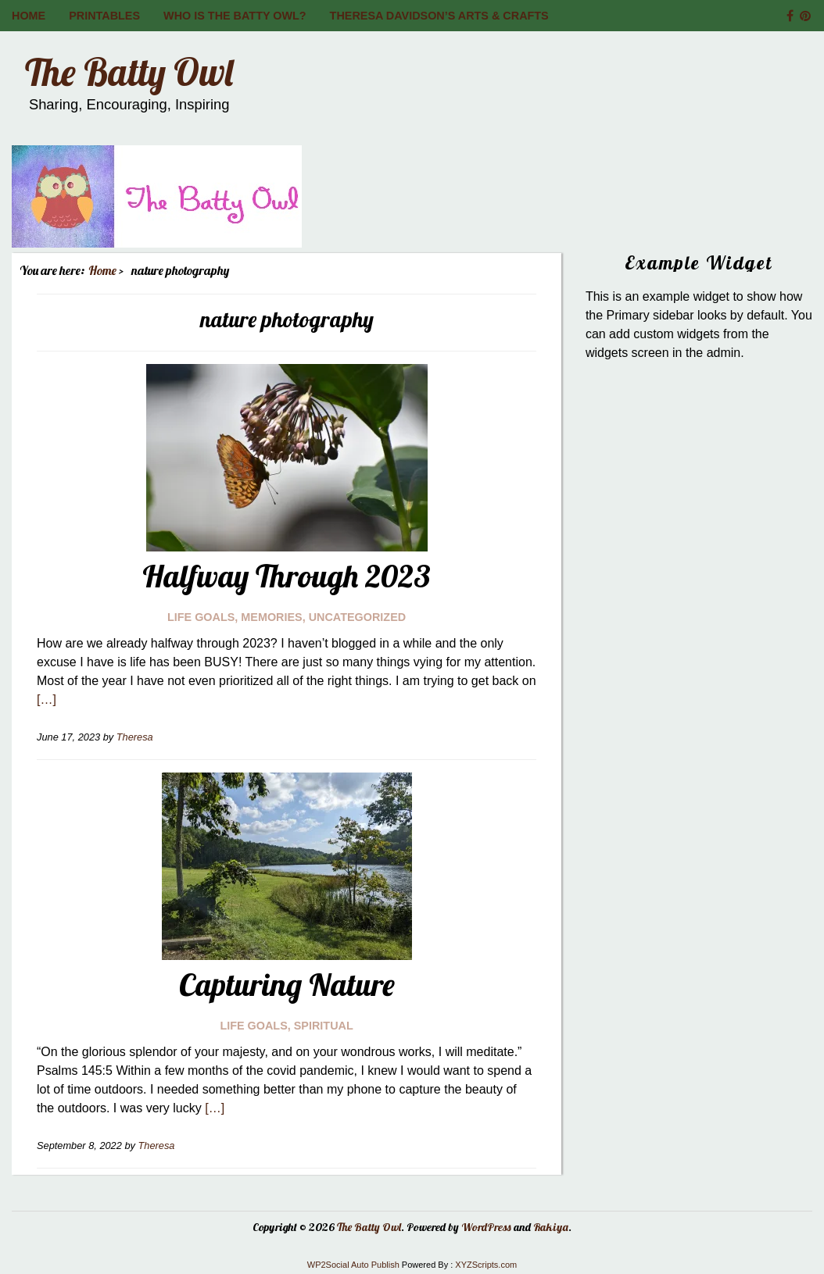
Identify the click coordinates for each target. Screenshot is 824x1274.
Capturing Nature (287, 984)
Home (28, 15)
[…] (46, 699)
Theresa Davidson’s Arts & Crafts (439, 15)
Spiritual (323, 1025)
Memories (271, 617)
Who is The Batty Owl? (234, 15)
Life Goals (201, 617)
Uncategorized (357, 617)
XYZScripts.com (486, 1264)
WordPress (486, 1227)
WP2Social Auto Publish (353, 1264)
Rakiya (550, 1227)
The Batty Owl (129, 71)
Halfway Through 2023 (286, 575)
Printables (104, 15)
